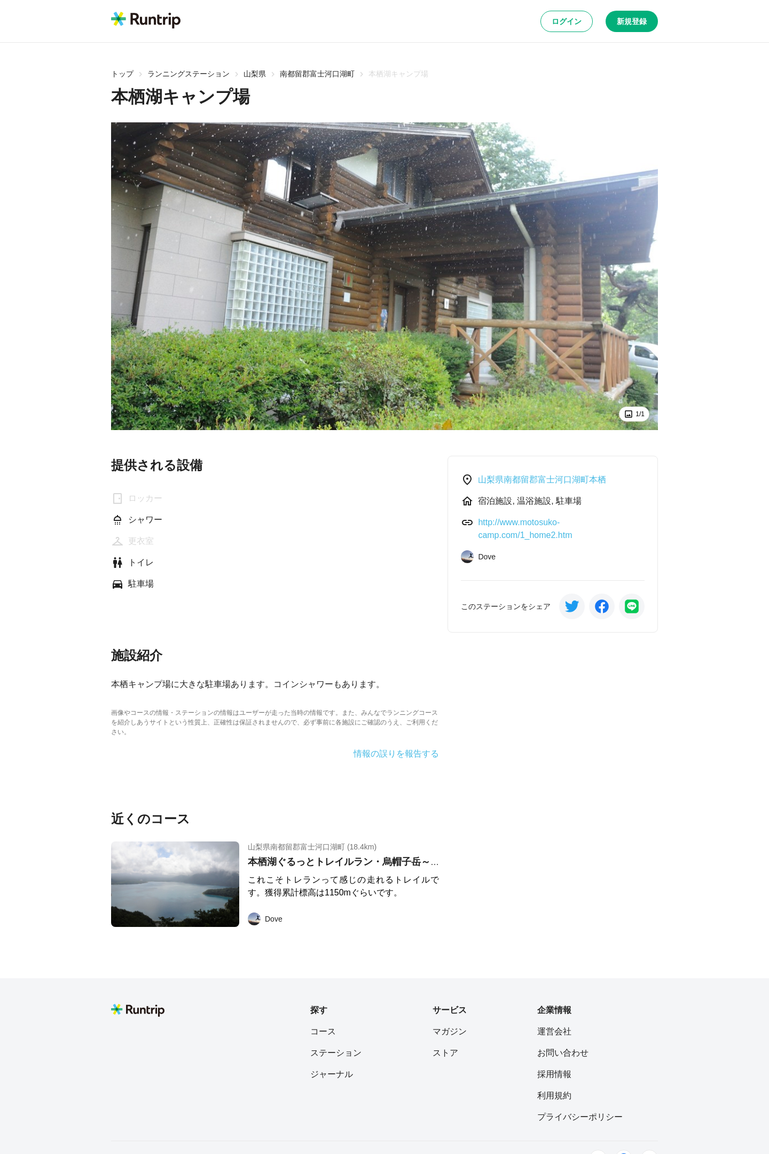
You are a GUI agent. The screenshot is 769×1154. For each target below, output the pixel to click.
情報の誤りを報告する (396, 754)
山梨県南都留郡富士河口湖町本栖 (542, 479)
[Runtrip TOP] (146, 21)
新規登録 (632, 21)
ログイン (567, 21)
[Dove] (265, 919)
